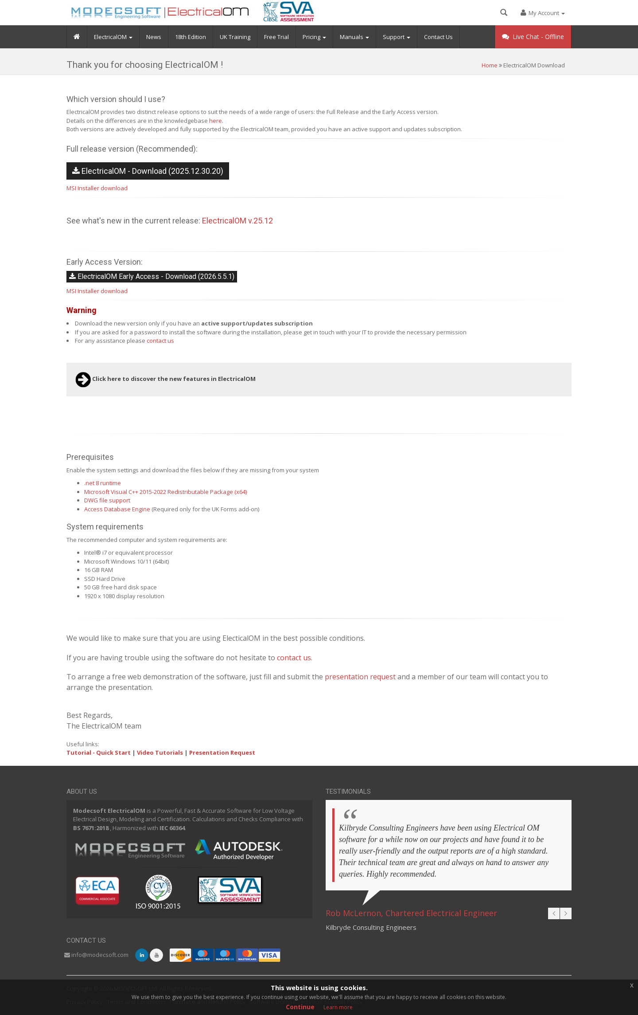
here (215, 121)
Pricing (314, 43)
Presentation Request (222, 752)
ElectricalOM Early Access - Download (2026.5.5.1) (151, 276)
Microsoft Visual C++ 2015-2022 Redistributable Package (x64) (165, 492)
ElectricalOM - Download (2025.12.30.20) (147, 171)
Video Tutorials (160, 752)
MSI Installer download (97, 188)
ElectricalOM (113, 43)
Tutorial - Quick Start (98, 752)
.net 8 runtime (102, 483)
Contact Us (438, 43)
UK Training (235, 43)
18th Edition (190, 43)
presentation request (360, 677)
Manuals (354, 43)
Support (396, 43)
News (153, 43)
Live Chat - (533, 42)
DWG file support (107, 500)
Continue (300, 1007)
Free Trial (276, 43)
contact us (160, 341)
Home (490, 65)
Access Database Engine (117, 509)
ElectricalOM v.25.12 (237, 220)
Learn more (338, 1007)
